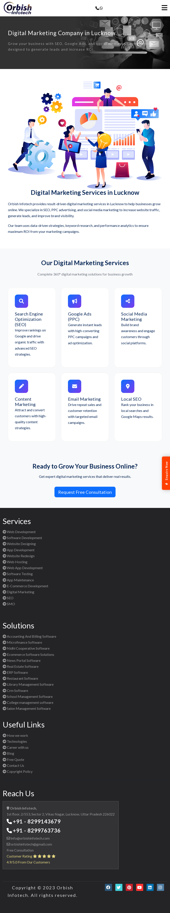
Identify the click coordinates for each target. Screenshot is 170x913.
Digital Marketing (18, 592)
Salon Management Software (27, 708)
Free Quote (13, 759)
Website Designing (19, 544)
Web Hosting (15, 562)
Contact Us (13, 765)
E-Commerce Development (25, 586)
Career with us (16, 747)
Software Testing (18, 574)
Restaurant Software (20, 678)
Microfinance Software (22, 642)
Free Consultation (20, 850)
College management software (28, 702)
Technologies (15, 741)
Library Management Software (28, 684)
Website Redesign (19, 556)
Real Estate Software (21, 666)
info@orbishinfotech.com (30, 838)
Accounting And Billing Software (29, 636)
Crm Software (15, 690)
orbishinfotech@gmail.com (31, 844)
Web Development (19, 532)
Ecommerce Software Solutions (28, 654)
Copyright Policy (18, 771)
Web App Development (23, 568)
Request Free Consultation (85, 492)
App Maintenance (18, 580)
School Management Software (28, 696)
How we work (15, 735)
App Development (19, 550)
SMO (9, 604)
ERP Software (15, 672)
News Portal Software (22, 660)
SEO (8, 598)
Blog (8, 753)
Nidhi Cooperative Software (26, 648)
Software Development (22, 538)
